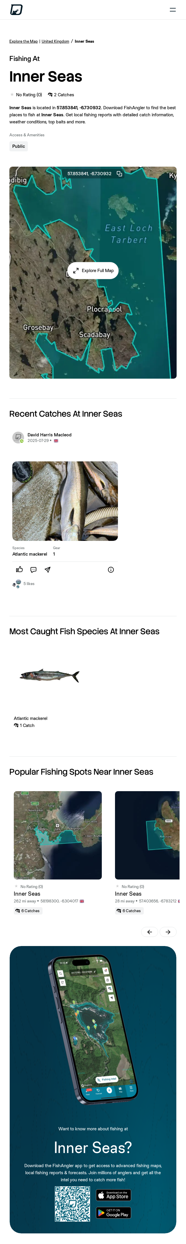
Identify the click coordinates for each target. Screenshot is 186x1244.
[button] (93, 270)
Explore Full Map (98, 270)
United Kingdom (55, 41)
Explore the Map (23, 41)
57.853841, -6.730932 (95, 173)
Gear (56, 548)
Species (18, 548)
